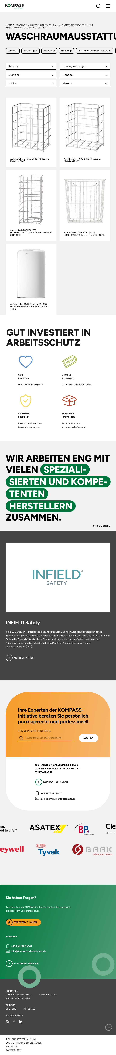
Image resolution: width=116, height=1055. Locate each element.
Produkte (21, 25)
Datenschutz (13, 1050)
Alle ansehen (101, 526)
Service (10, 1005)
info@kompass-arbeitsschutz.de (58, 798)
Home (9, 25)
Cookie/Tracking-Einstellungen (24, 1043)
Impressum (12, 1046)
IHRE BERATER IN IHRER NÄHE (34, 731)
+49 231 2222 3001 (51, 793)
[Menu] (108, 6)
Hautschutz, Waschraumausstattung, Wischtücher (60, 25)
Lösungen (12, 991)
